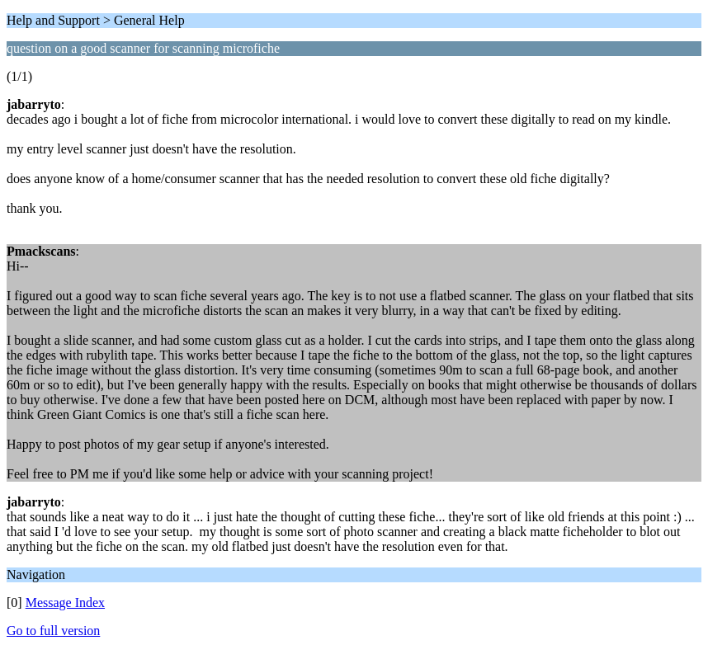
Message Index (65, 603)
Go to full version (53, 631)
